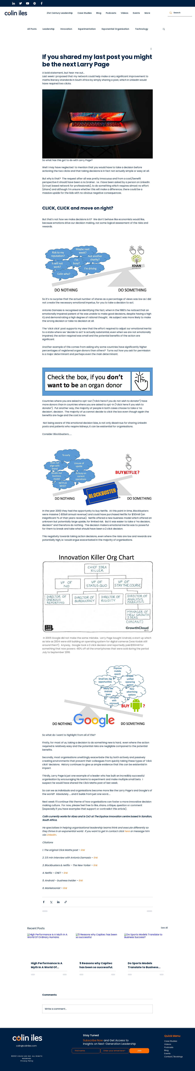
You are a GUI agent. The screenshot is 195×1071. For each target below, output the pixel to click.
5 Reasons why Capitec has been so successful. (96, 965)
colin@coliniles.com (26, 1045)
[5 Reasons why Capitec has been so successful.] (97, 945)
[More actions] (151, 48)
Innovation (66, 29)
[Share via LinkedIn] (58, 902)
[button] (84, 13)
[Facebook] (41, 3)
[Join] (139, 1050)
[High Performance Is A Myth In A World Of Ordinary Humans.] (49, 945)
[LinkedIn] (13, 3)
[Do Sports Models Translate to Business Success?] (146, 945)
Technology (141, 29)
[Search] (179, 12)
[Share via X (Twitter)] (51, 902)
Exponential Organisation (115, 29)
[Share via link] (65, 902)
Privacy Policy (26, 1061)
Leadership (48, 29)
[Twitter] (20, 3)
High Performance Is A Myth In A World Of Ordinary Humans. (46, 965)
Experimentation (87, 29)
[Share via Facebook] (43, 902)
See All (164, 927)
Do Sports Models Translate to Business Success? (143, 965)
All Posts (32, 29)
